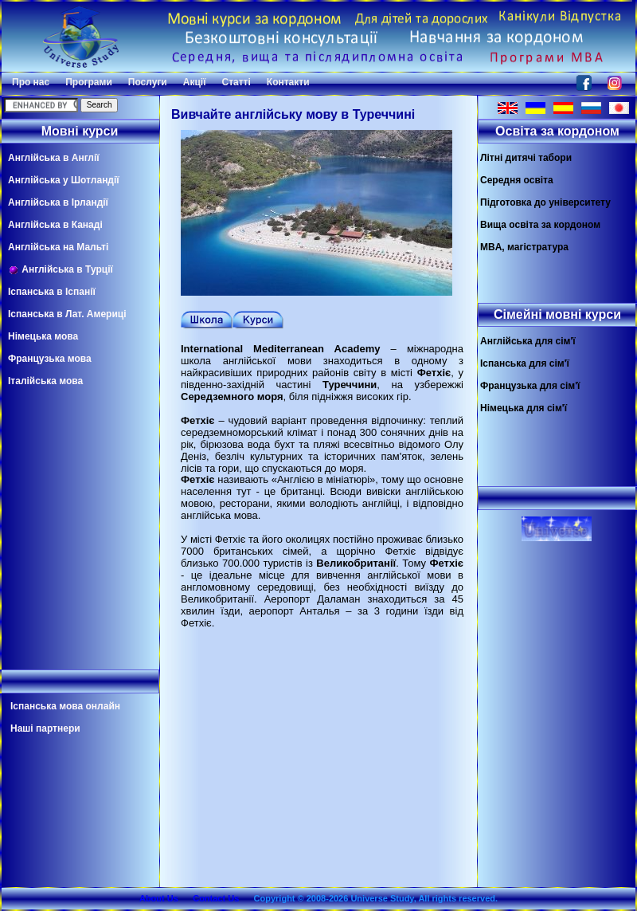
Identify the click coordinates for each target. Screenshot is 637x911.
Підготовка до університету (545, 202)
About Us (158, 898)
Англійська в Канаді (55, 224)
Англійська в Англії (54, 157)
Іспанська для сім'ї (524, 363)
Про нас (30, 82)
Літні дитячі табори (526, 157)
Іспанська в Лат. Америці (67, 314)
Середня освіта (516, 180)
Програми (88, 82)
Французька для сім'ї (530, 385)
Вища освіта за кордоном (540, 224)
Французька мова (50, 358)
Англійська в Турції (60, 270)
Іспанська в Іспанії (52, 291)
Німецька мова (43, 336)
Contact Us (216, 898)
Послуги (147, 82)
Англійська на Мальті (58, 247)
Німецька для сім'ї (523, 408)
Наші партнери (45, 728)
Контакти (288, 82)
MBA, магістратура (524, 247)
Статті (236, 82)
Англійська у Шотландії (63, 180)
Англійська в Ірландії (58, 202)
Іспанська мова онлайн (65, 706)
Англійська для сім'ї (528, 341)
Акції (194, 82)
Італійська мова (45, 381)
